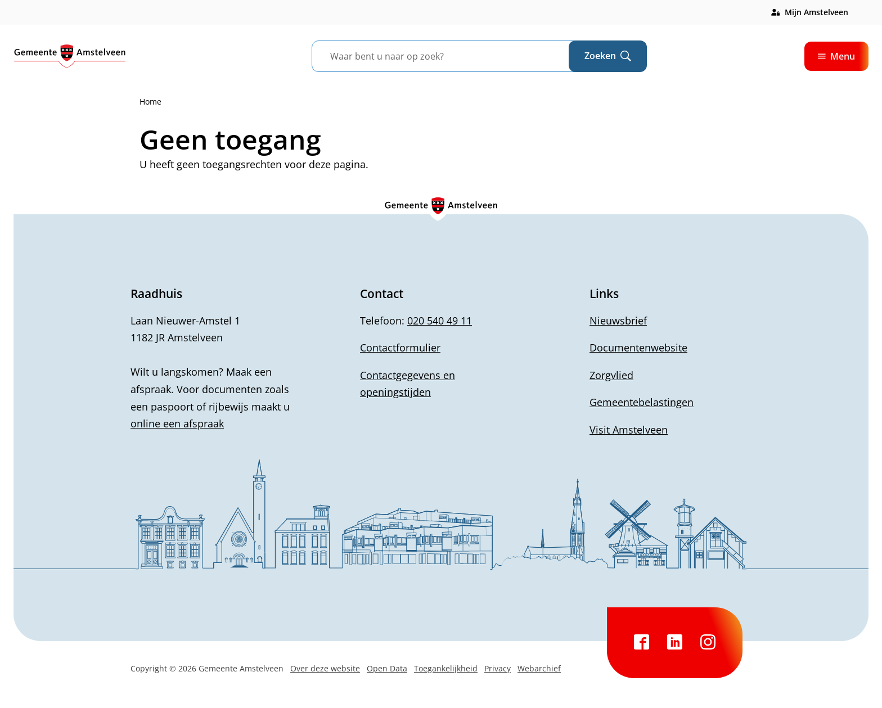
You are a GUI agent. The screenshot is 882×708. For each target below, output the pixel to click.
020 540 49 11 (439, 320)
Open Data (387, 668)
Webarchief (539, 668)
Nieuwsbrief (618, 320)
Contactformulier (400, 347)
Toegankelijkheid (446, 668)
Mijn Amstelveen (816, 12)
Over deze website (325, 668)
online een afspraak (177, 423)
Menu (836, 56)
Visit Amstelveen (629, 429)
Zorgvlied (611, 375)
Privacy (497, 668)
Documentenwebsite (638, 347)
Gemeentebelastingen (642, 402)
